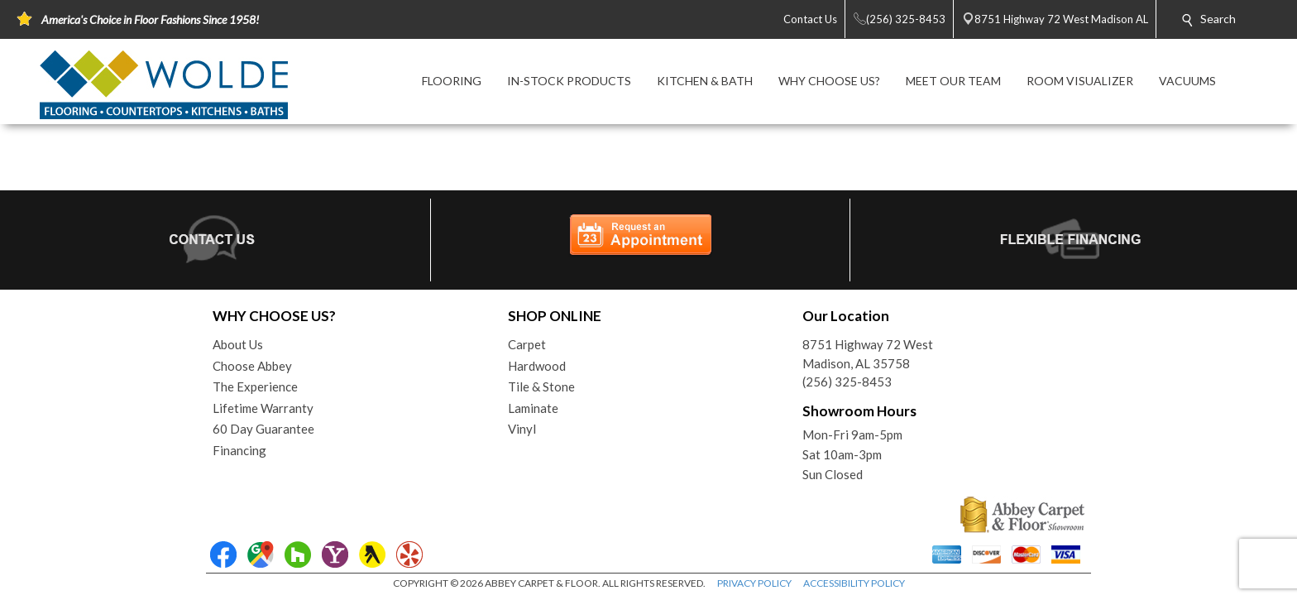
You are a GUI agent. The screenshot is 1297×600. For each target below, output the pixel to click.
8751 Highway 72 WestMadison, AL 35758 (867, 354)
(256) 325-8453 (847, 381)
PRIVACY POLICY (754, 583)
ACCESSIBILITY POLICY (854, 583)
